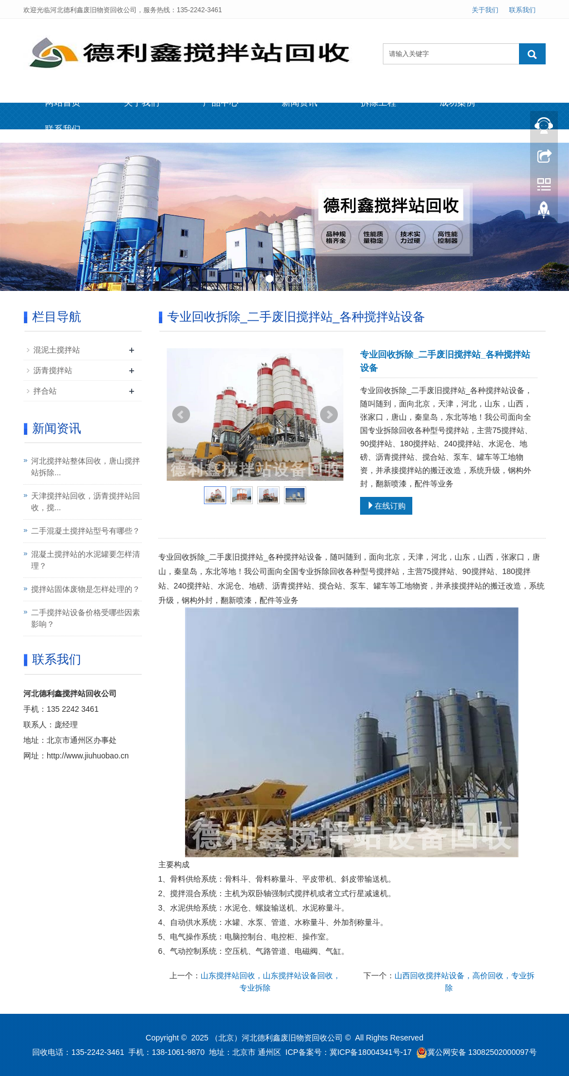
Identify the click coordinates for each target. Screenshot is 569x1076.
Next (329, 415)
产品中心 (220, 102)
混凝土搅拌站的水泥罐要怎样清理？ (85, 560)
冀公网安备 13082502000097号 (482, 1052)
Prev (181, 415)
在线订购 (386, 505)
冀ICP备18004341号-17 (371, 1052)
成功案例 (457, 102)
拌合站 (45, 390)
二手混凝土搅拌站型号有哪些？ (85, 530)
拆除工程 (378, 102)
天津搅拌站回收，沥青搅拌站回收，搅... (85, 501)
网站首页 (63, 102)
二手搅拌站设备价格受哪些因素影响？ (85, 618)
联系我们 (522, 10)
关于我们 (485, 10)
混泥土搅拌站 (56, 349)
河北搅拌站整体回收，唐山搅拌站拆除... (85, 466)
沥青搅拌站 (52, 370)
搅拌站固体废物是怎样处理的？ (85, 589)
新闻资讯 (299, 102)
